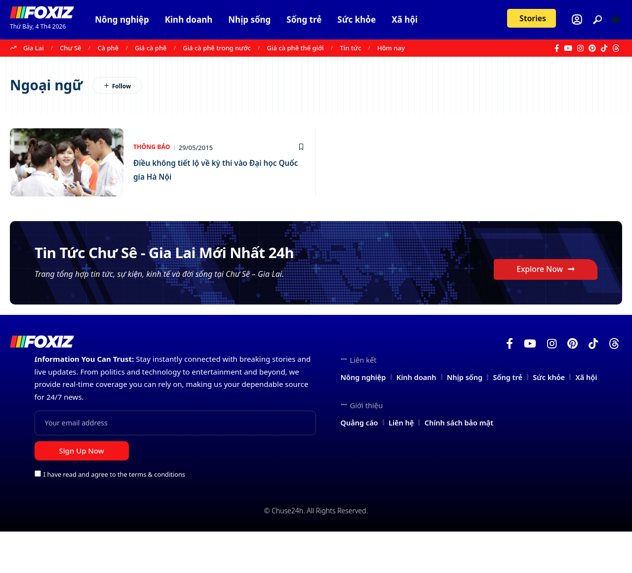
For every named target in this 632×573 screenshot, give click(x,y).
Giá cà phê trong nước (217, 47)
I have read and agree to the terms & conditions (114, 515)
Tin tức (350, 47)
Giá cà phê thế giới (295, 47)
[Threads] (616, 48)
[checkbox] (38, 515)
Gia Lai (33, 47)
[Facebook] (556, 48)
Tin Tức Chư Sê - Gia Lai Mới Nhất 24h (201, 266)
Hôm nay (391, 47)
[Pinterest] (592, 48)
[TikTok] (604, 48)
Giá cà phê (151, 47)
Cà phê (107, 47)
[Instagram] (580, 48)
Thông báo (152, 147)
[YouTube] (568, 48)
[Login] (577, 19)
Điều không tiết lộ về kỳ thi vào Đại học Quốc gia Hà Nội (217, 169)
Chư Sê (70, 47)
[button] (597, 20)
